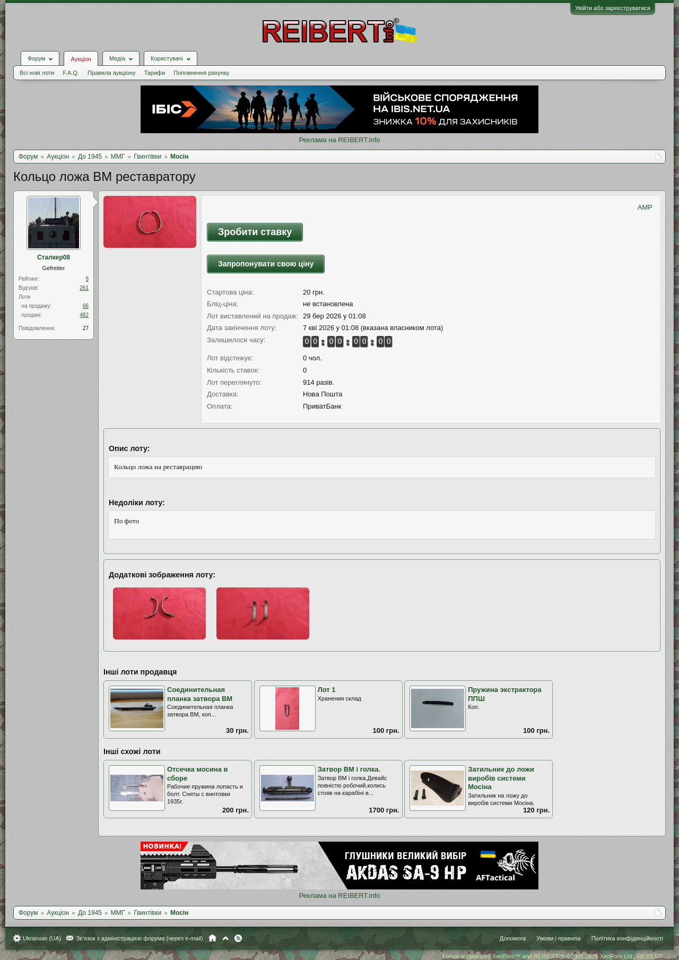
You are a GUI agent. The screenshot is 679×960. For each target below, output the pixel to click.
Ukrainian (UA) (42, 938)
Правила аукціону (111, 73)
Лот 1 (327, 690)
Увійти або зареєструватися (612, 8)
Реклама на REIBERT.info (339, 140)
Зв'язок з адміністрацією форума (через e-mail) (139, 938)
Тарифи (155, 73)
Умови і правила (558, 938)
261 (84, 288)
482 (84, 315)
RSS (238, 938)
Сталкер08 (53, 257)
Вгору (225, 938)
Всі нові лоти (37, 73)
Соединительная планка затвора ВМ (199, 694)
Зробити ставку (255, 232)
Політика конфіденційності (627, 938)
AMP (645, 207)
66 (86, 306)
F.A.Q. (71, 73)
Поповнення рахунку (201, 73)
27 (86, 328)
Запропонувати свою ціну (266, 264)
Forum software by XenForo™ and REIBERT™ (552, 956)
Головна (212, 938)
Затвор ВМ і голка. (349, 769)
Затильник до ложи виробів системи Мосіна (501, 778)
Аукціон (81, 59)
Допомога (513, 938)
